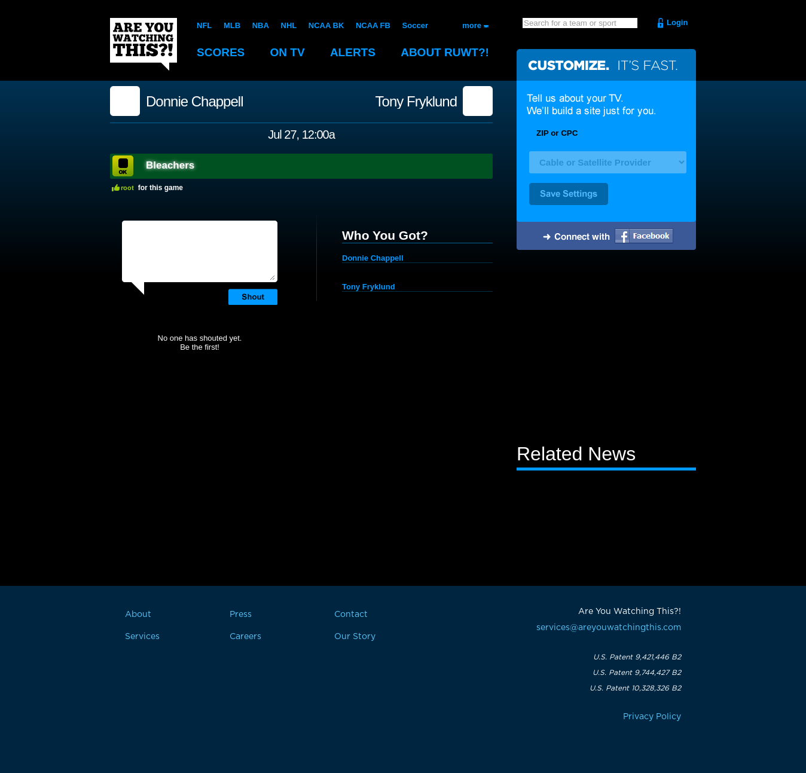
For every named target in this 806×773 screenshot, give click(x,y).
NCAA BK (326, 25)
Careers (245, 637)
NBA (260, 25)
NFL (204, 25)
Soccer (415, 25)
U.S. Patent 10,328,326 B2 (635, 688)
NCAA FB (373, 25)
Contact (351, 614)
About (445, 52)
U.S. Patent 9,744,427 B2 (637, 672)
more (471, 25)
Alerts (352, 52)
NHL (289, 25)
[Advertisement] (606, 348)
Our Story (354, 637)
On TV (287, 52)
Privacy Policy (652, 717)
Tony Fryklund (416, 101)
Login (677, 22)
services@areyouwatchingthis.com (608, 628)
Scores (221, 52)
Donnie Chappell (194, 101)
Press (241, 614)
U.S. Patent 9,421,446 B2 (637, 657)
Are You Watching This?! (143, 44)
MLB (232, 25)
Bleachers (170, 165)
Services (142, 637)
